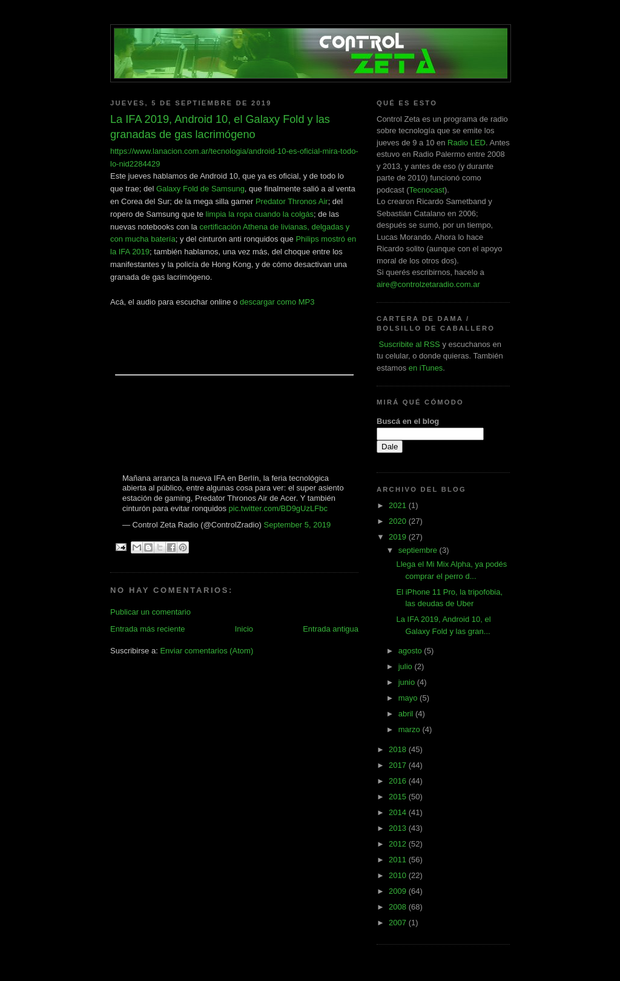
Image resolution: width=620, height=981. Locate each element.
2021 (399, 505)
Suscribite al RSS (408, 344)
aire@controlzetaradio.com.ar (428, 284)
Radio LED (466, 142)
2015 (399, 796)
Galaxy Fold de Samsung (200, 188)
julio (406, 666)
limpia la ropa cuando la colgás (260, 214)
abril (406, 713)
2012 (399, 843)
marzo (410, 729)
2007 (399, 922)
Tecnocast (426, 189)
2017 (399, 765)
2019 (399, 536)
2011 (399, 859)
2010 (399, 875)
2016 (399, 780)
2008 (399, 906)
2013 (399, 828)
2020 (399, 521)
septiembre (419, 550)
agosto (411, 650)
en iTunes (426, 367)
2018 (399, 749)
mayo (409, 697)
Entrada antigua (330, 628)
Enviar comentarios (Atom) (206, 650)
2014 (399, 812)
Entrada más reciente (147, 628)
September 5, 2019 (297, 524)
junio (407, 682)
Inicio (244, 628)
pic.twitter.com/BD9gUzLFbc (278, 508)
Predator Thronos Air (292, 201)
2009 (399, 891)
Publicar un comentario (150, 611)
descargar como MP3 (277, 301)
